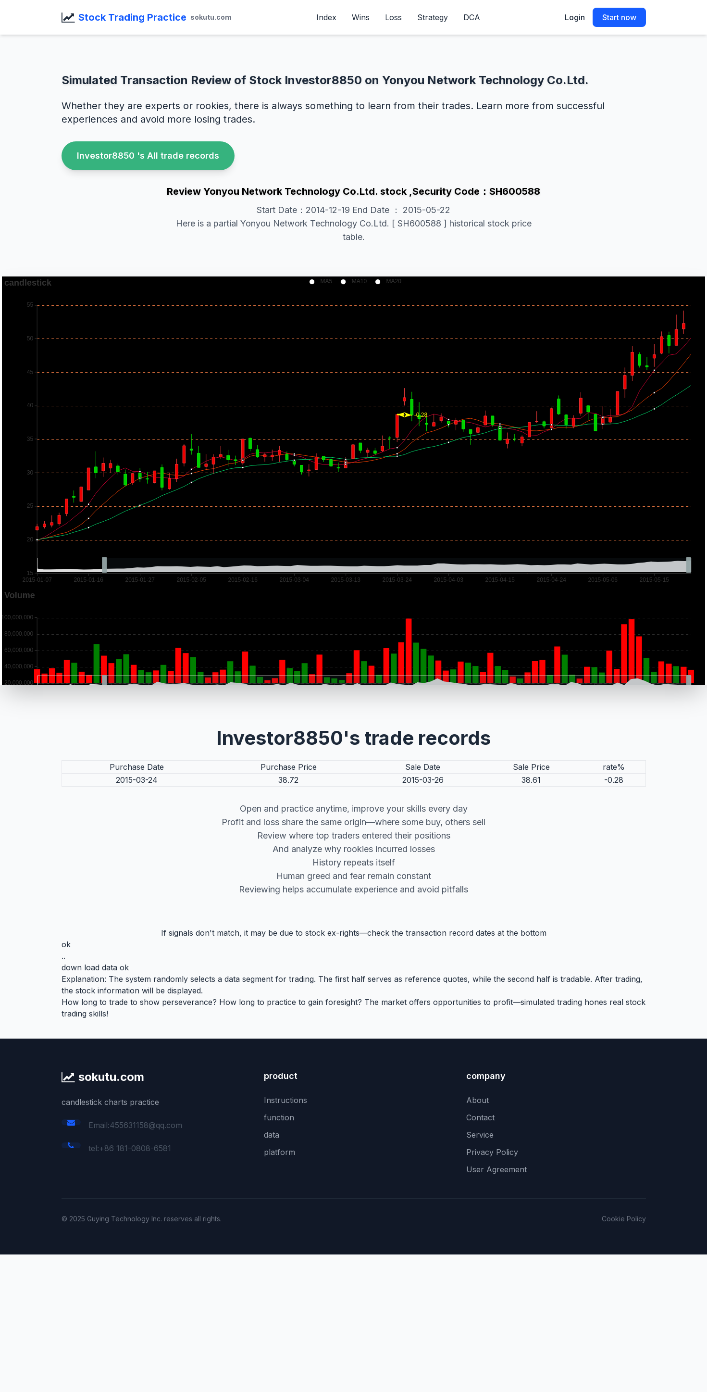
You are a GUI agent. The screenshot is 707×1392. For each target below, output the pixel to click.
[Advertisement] (288, 1321)
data (271, 1135)
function (279, 1117)
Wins (361, 17)
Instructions (285, 1100)
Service (480, 1135)
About (477, 1100)
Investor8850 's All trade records (148, 155)
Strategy (432, 17)
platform (279, 1152)
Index (326, 17)
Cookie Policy (624, 1219)
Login (575, 17)
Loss (393, 17)
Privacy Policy (492, 1152)
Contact (480, 1117)
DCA (471, 17)
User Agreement (496, 1169)
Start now (619, 17)
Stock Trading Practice (132, 17)
